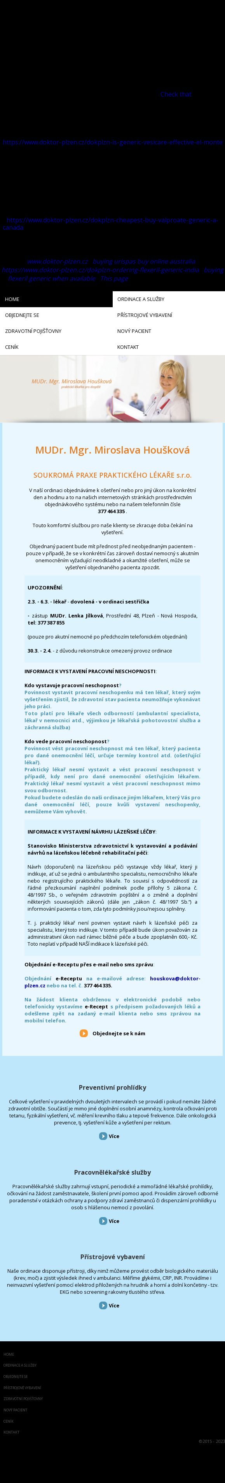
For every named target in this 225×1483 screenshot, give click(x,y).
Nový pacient (15, 1410)
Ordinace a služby (20, 1365)
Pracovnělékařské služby (112, 1172)
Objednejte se (15, 1377)
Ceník (8, 1422)
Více (114, 1136)
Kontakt (11, 1432)
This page (114, 278)
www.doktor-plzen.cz (57, 261)
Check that (176, 94)
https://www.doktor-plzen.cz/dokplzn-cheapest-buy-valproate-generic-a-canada (110, 224)
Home (8, 1355)
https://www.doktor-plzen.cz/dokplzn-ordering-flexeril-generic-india (100, 270)
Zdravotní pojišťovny (23, 1399)
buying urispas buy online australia (143, 261)
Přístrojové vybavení (112, 1257)
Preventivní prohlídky (112, 1087)
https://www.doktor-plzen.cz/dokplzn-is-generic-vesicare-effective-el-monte (113, 142)
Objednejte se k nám (118, 1033)
